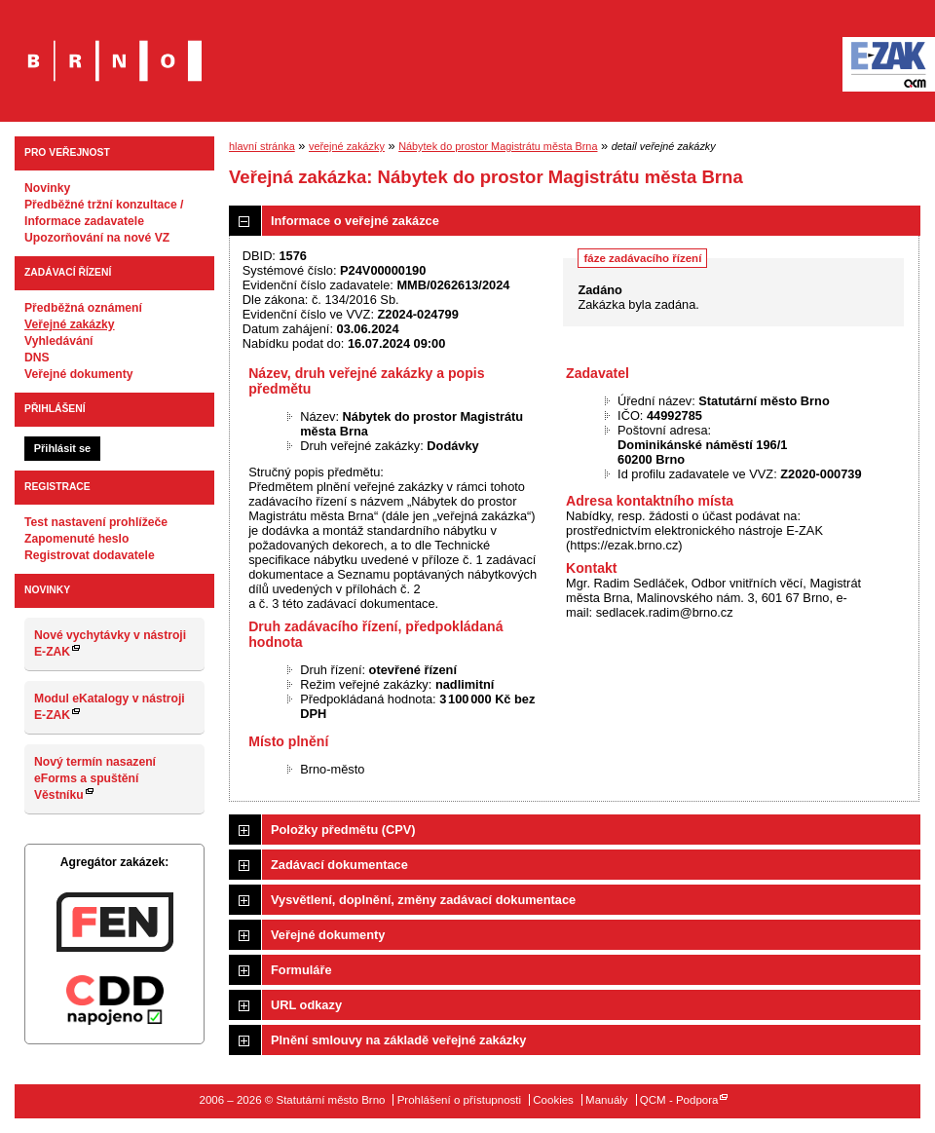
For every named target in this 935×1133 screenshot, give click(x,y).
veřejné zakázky (347, 146)
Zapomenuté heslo (76, 539)
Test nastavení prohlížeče (96, 522)
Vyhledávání (59, 341)
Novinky (47, 188)
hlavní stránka (262, 146)
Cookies (553, 1100)
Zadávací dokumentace (339, 864)
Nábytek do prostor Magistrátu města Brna (497, 146)
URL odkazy (306, 1005)
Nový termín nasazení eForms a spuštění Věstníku (95, 778)
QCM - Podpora (679, 1100)
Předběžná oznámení (83, 308)
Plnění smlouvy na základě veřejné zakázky (398, 1040)
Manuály (606, 1100)
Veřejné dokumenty (78, 374)
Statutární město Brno (114, 47)
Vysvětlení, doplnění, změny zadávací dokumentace (423, 899)
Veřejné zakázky (69, 324)
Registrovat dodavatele (89, 555)
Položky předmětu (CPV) (343, 829)
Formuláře (301, 970)
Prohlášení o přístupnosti (459, 1100)
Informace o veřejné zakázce (355, 220)
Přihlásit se (62, 448)
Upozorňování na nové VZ (96, 238)
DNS (37, 357)
